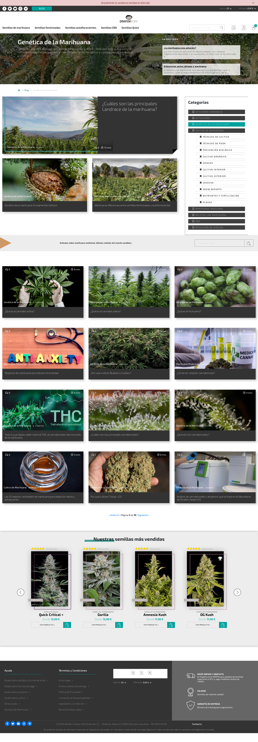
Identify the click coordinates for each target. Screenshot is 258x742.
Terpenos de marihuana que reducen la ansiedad (39, 376)
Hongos (208, 163)
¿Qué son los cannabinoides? (197, 440)
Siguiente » (143, 524)
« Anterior (114, 524)
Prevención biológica (217, 150)
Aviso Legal (65, 689)
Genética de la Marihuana (212, 124)
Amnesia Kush (155, 623)
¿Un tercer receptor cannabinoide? (201, 376)
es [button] (228, 8)
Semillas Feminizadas (103, 621)
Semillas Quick (130, 27)
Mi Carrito (253, 28)
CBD (197, 221)
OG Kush (206, 623)
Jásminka (123, 366)
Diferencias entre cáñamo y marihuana (185, 66)
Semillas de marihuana (16, 27)
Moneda (242, 8)
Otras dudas (10, 712)
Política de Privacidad (70, 700)
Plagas (207, 202)
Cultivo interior (214, 169)
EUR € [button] (250, 8)
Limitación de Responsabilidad (74, 706)
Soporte (231, 28)
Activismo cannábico (209, 111)
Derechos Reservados (70, 718)
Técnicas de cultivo (216, 136)
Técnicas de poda (214, 143)
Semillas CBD (109, 27)
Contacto (197, 732)
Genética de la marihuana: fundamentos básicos (39, 206)
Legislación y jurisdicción (71, 712)
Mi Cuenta (242, 28)
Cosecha (208, 182)
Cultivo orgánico (215, 156)
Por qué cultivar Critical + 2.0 (111, 504)
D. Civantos (38, 302)
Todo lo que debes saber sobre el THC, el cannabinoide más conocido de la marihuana (37, 442)
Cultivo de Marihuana (209, 130)
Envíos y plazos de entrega (73, 695)
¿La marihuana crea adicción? (180, 48)
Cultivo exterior (214, 176)
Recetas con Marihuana (211, 215)
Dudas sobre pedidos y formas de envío (24, 689)
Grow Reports (212, 189)
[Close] (253, 3)
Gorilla (103, 623)
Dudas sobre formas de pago (19, 695)
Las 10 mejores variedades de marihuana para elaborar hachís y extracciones (38, 506)
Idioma (222, 8)
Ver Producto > (47, 634)
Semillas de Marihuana (16, 718)
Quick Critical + (51, 623)
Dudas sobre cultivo (14, 706)
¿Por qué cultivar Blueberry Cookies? (117, 376)
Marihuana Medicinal (209, 208)
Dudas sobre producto (16, 700)
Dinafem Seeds (125, 196)
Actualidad (202, 118)
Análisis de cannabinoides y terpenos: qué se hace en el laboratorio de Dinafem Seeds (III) (215, 506)
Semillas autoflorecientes (80, 27)
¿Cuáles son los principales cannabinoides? (122, 440)
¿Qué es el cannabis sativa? (110, 312)
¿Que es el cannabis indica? (24, 312)
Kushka (40, 147)
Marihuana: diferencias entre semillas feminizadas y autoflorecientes (132, 208)
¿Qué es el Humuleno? (192, 312)
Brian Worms (34, 366)
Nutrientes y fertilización (221, 195)
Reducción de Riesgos (209, 227)
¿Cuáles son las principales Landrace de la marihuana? (145, 109)
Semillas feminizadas (47, 27)
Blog (42, 8)
